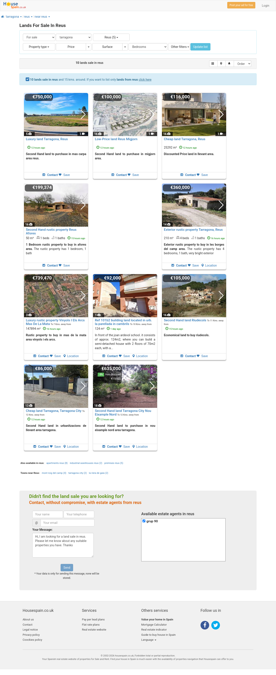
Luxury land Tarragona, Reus (47, 139)
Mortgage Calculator (154, 624)
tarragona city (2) (77, 473)
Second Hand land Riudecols (185, 320)
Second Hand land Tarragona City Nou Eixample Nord (123, 412)
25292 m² (180, 147)
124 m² (108, 328)
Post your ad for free (241, 5)
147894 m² (43, 328)
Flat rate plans (91, 624)
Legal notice (30, 629)
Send (66, 567)
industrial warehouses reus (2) (86, 463)
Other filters (180, 47)
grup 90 (152, 521)
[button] (21, 16)
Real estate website (94, 629)
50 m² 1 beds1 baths (55, 238)
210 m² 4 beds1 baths (194, 238)
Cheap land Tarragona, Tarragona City (54, 411)
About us (28, 619)
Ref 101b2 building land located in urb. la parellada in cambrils (123, 322)
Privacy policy (31, 634)
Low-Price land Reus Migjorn (116, 139)
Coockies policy (32, 639)
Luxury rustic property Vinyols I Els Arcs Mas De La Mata (55, 322)
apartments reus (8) (57, 463)
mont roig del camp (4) (54, 473)
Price (71, 47)
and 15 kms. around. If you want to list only (90, 79)
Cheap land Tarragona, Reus (184, 139)
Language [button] (148, 639)
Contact (27, 624)
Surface (107, 47)
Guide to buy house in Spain (158, 634)
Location (209, 265)
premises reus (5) (113, 463)
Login (265, 5)
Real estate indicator (154, 629)
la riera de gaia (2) (98, 473)
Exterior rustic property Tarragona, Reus (193, 230)
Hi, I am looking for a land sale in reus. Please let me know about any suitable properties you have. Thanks (63, 545)
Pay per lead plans (93, 619)
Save (64, 175)
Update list (200, 47)
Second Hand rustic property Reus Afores (51, 231)
